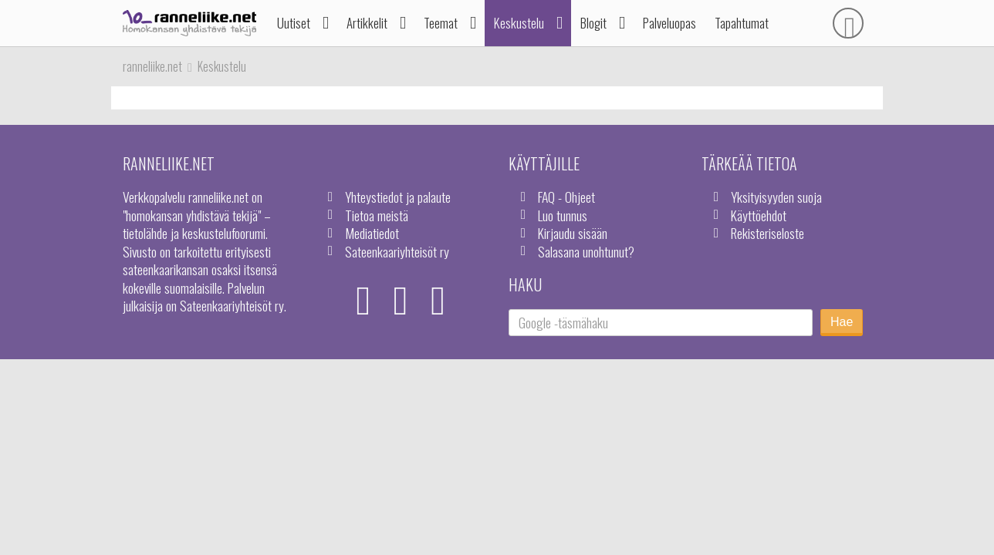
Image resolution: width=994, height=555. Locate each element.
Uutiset (293, 22)
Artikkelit (367, 22)
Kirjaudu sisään (572, 233)
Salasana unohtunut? (586, 251)
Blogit (593, 22)
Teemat (441, 22)
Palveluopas (669, 22)
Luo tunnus (562, 215)
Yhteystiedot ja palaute (398, 197)
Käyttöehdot (758, 215)
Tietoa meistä (376, 215)
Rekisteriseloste (767, 233)
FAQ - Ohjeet (566, 197)
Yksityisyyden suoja (776, 197)
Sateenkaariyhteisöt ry (397, 251)
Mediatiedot (372, 233)
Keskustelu (519, 22)
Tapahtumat (742, 22)
